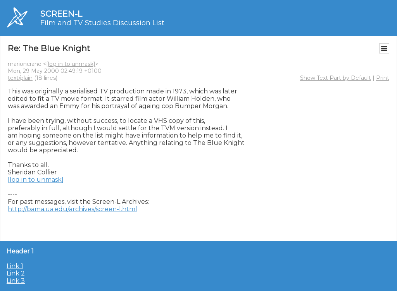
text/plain (20, 77)
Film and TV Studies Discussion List (102, 23)
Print (382, 77)
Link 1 (15, 266)
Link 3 (16, 280)
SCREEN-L (61, 14)
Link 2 (16, 273)
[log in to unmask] (70, 63)
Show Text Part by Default (335, 77)
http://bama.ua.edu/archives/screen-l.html (72, 209)
